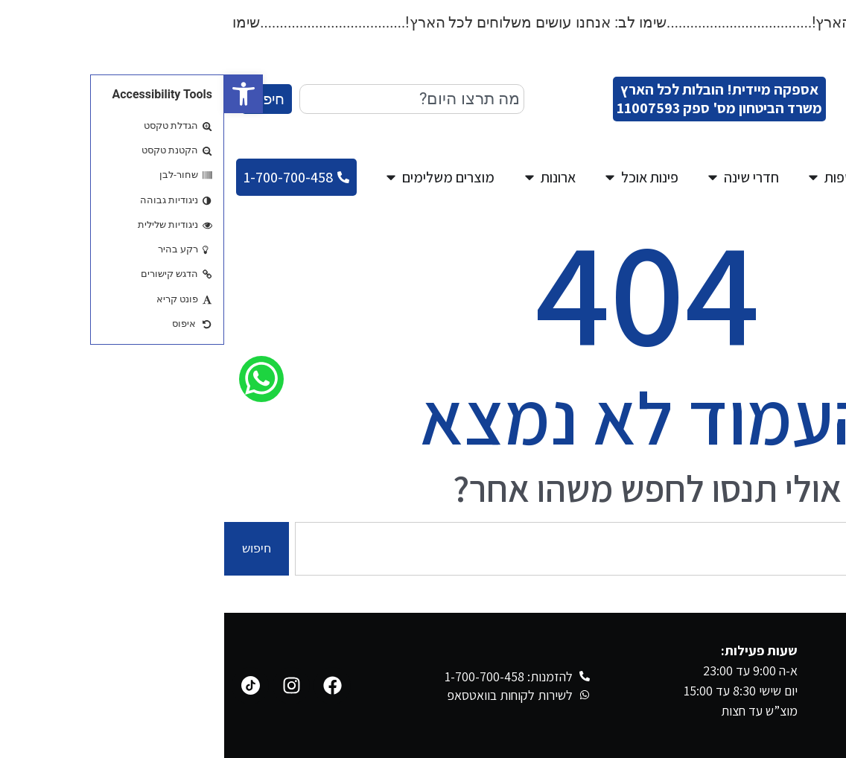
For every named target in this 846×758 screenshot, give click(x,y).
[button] (19, 93)
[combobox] (187, 99)
